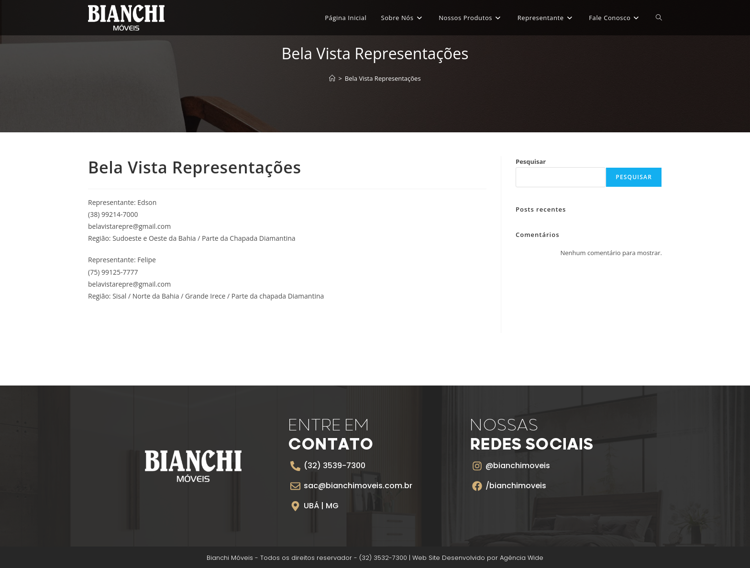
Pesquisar (531, 161)
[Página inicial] (332, 78)
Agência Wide (521, 557)
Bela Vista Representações (383, 78)
